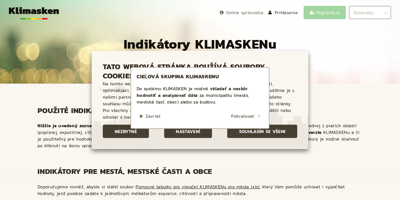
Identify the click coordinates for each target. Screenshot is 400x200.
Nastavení (188, 131)
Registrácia (328, 12)
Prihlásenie (286, 12)
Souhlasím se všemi (262, 131)
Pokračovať (242, 111)
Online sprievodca (244, 12)
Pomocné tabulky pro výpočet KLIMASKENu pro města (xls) (197, 186)
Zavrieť (153, 111)
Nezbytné (126, 131)
